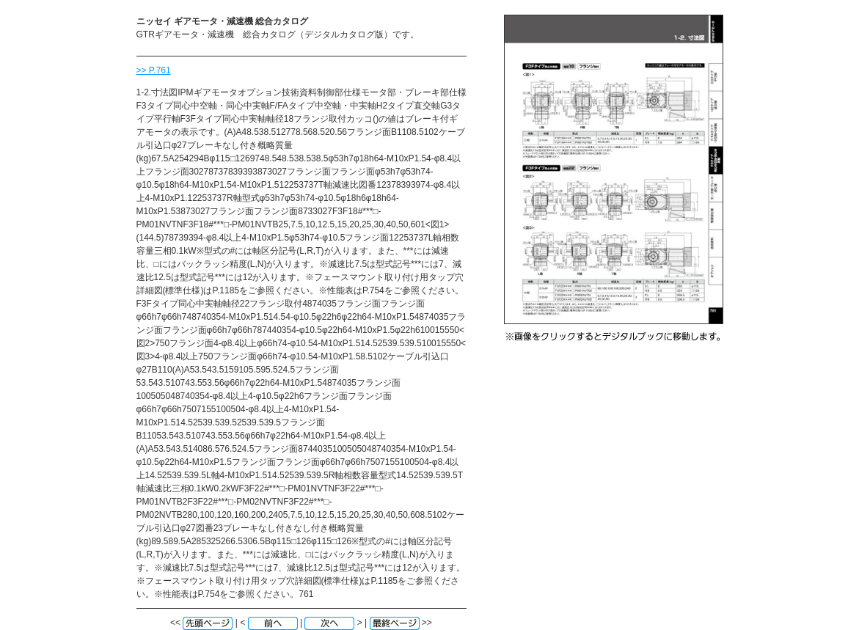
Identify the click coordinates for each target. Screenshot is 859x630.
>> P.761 (153, 70)
